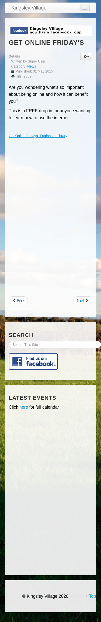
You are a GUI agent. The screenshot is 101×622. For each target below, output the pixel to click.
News (31, 66)
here (23, 407)
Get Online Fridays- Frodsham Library (38, 136)
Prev (18, 300)
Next (83, 300)
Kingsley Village (29, 8)
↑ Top (91, 596)
